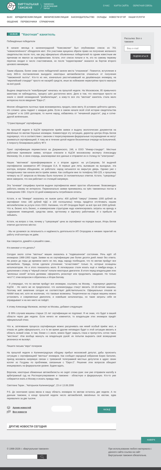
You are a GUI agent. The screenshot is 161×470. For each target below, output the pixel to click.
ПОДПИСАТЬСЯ (140, 56)
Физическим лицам (56, 17)
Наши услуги (137, 17)
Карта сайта (121, 6)
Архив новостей (22, 407)
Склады (102, 17)
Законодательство (82, 17)
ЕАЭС (10, 17)
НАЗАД (106, 410)
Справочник (46, 22)
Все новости (20, 412)
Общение (12, 22)
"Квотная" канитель (38, 34)
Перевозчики (29, 22)
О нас (106, 6)
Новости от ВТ (117, 17)
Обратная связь (142, 6)
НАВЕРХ (151, 440)
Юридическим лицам (28, 17)
